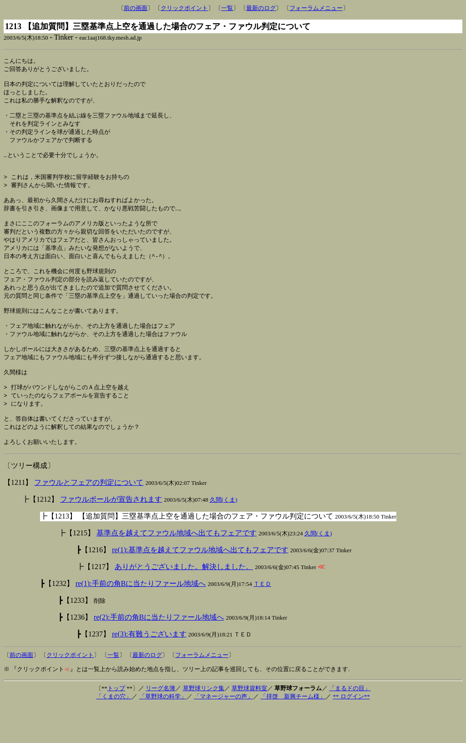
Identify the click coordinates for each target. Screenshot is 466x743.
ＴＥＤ (262, 620)
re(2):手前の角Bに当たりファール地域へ (159, 653)
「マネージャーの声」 (223, 732)
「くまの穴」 (114, 732)
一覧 (227, 8)
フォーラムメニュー (316, 8)
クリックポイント (184, 8)
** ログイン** (351, 732)
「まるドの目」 (349, 724)
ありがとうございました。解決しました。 (184, 603)
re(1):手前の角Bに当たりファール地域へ (141, 620)
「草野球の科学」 (163, 732)
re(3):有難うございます (149, 670)
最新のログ (261, 8)
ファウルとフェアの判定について (88, 519)
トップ (116, 724)
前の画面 (135, 8)
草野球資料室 (249, 724)
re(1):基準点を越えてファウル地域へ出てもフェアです (200, 586)
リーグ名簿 (160, 724)
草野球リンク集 (203, 724)
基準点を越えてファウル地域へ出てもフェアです (176, 569)
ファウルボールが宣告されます (111, 535)
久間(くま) (224, 536)
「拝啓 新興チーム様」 (292, 732)
